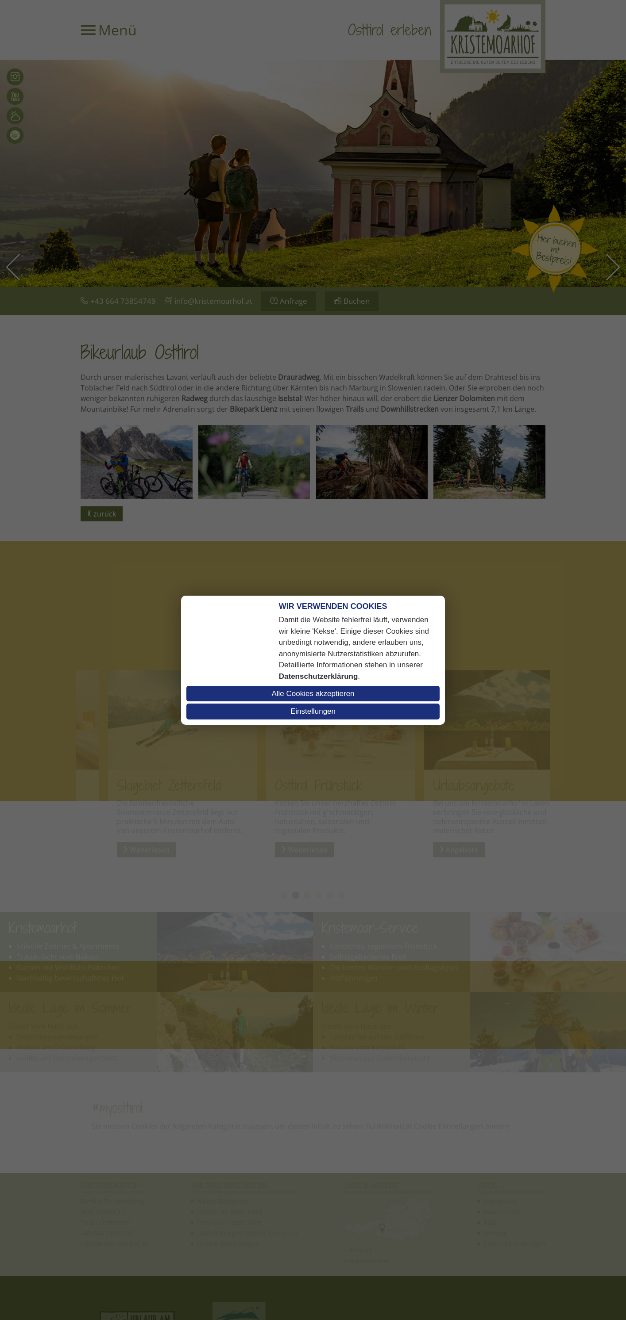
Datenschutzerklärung (318, 676)
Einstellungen (313, 711)
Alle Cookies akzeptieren (312, 693)
